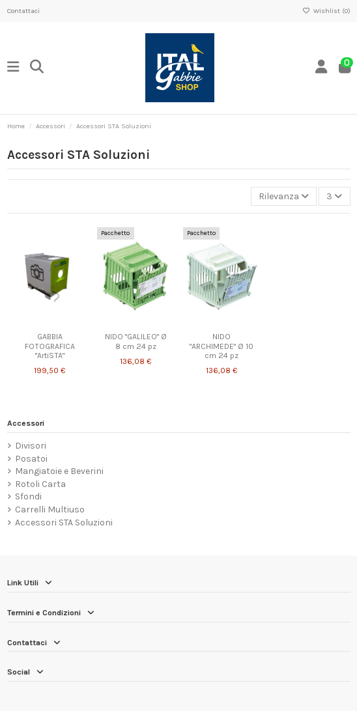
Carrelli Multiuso (50, 509)
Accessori (25, 423)
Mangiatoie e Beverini (59, 471)
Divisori (30, 445)
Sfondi (28, 496)
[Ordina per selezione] (284, 196)
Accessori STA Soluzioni (64, 522)
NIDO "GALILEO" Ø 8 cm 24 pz (136, 341)
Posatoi (31, 458)
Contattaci (23, 11)
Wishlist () (326, 11)
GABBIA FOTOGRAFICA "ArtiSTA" (50, 346)
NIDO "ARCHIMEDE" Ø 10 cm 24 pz (221, 346)
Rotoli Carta (40, 484)
